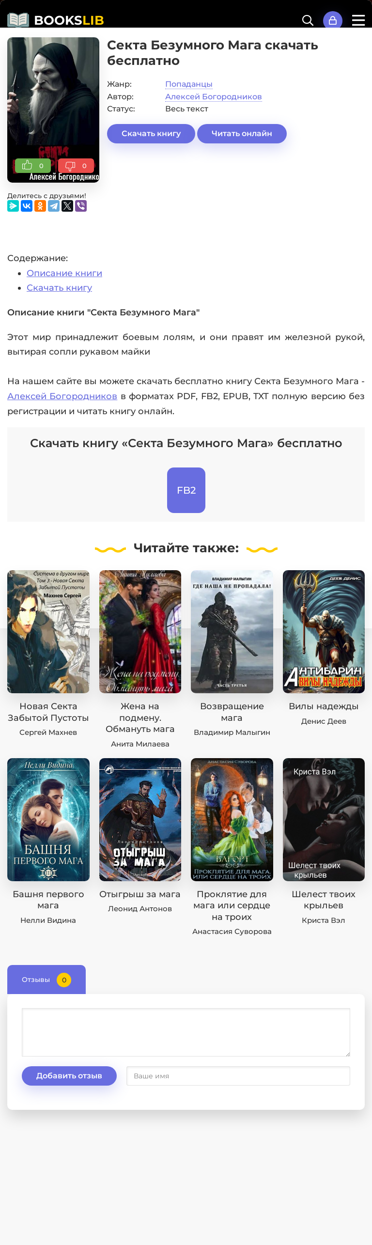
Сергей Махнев (48, 732)
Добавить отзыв (69, 1075)
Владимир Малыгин (232, 732)
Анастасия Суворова (232, 931)
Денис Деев (323, 721)
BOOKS (69, 20)
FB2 (186, 490)
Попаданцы (189, 84)
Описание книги (64, 273)
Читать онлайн (242, 133)
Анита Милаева (140, 743)
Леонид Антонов (140, 908)
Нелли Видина (48, 920)
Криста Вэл (323, 920)
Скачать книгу (151, 133)
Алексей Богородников (213, 96)
